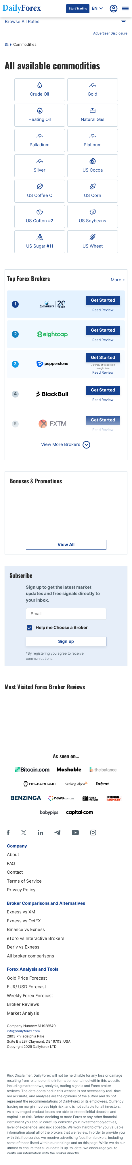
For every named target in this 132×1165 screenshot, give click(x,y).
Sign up (66, 641)
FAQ (11, 863)
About (13, 854)
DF (7, 45)
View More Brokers (60, 444)
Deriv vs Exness (23, 947)
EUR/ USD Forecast (26, 986)
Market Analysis (23, 1013)
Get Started (103, 300)
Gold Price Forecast (27, 978)
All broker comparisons (30, 956)
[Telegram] (57, 832)
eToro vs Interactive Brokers (35, 938)
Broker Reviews (23, 1004)
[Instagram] (93, 832)
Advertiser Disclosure (110, 33)
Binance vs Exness (26, 929)
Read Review (103, 310)
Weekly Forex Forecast (30, 995)
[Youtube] (75, 832)
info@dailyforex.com (23, 1031)
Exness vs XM (21, 912)
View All (66, 544)
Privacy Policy (21, 889)
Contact (15, 872)
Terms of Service (24, 881)
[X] (23, 832)
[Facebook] (8, 832)
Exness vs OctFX (24, 920)
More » (118, 279)
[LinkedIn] (40, 832)
